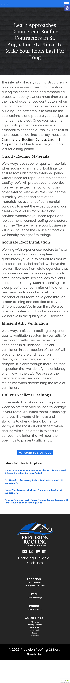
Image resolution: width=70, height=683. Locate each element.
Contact (35, 658)
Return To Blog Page (35, 453)
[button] (67, 8)
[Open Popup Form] (13, 4)
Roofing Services (35, 640)
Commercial (35, 649)
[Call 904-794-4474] (7, 4)
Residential (35, 644)
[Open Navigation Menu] (65, 4)
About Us (35, 635)
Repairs (35, 653)
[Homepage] (2, 4)
